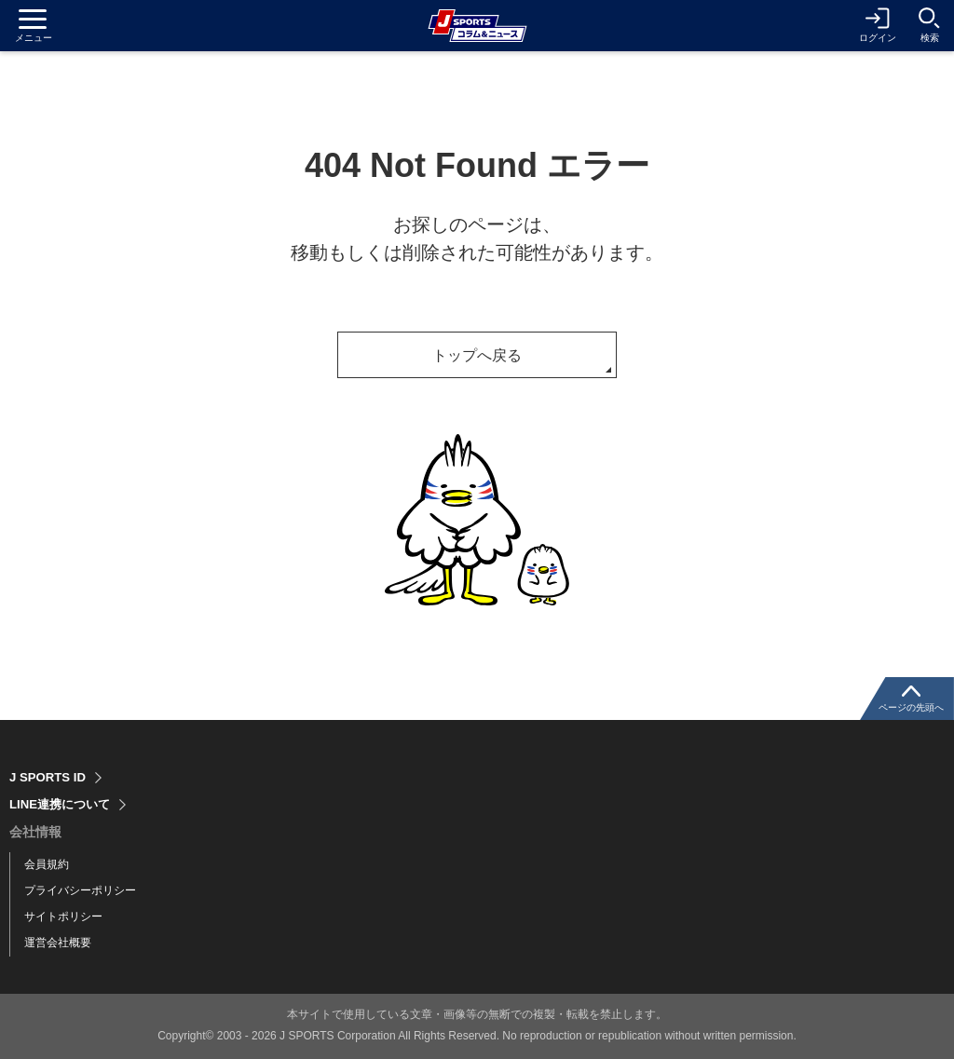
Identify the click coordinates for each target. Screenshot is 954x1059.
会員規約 (46, 864)
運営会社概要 (57, 942)
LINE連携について (63, 804)
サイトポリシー (63, 916)
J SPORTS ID (49, 777)
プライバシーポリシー (80, 890)
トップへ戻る (477, 355)
